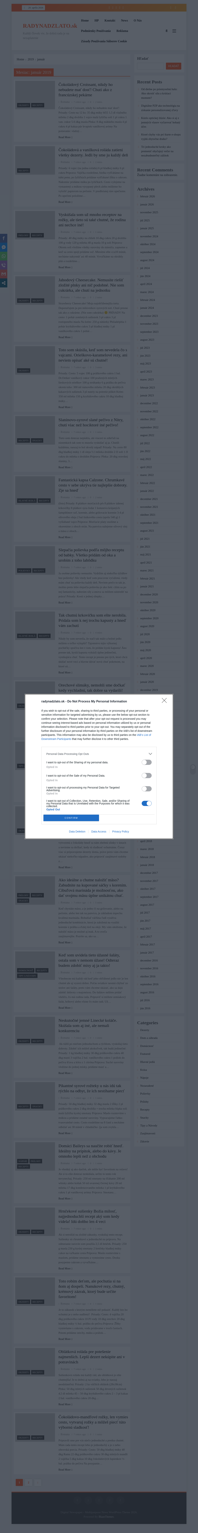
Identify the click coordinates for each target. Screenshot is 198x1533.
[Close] (165, 701)
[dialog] (99, 766)
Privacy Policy (120, 831)
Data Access (98, 831)
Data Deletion (77, 831)
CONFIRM (71, 818)
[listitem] (99, 754)
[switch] (147, 762)
